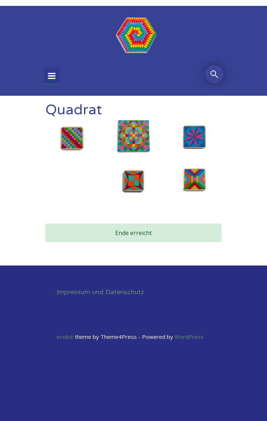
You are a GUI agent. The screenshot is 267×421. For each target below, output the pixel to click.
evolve (64, 336)
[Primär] (51, 76)
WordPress (189, 336)
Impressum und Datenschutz (100, 292)
